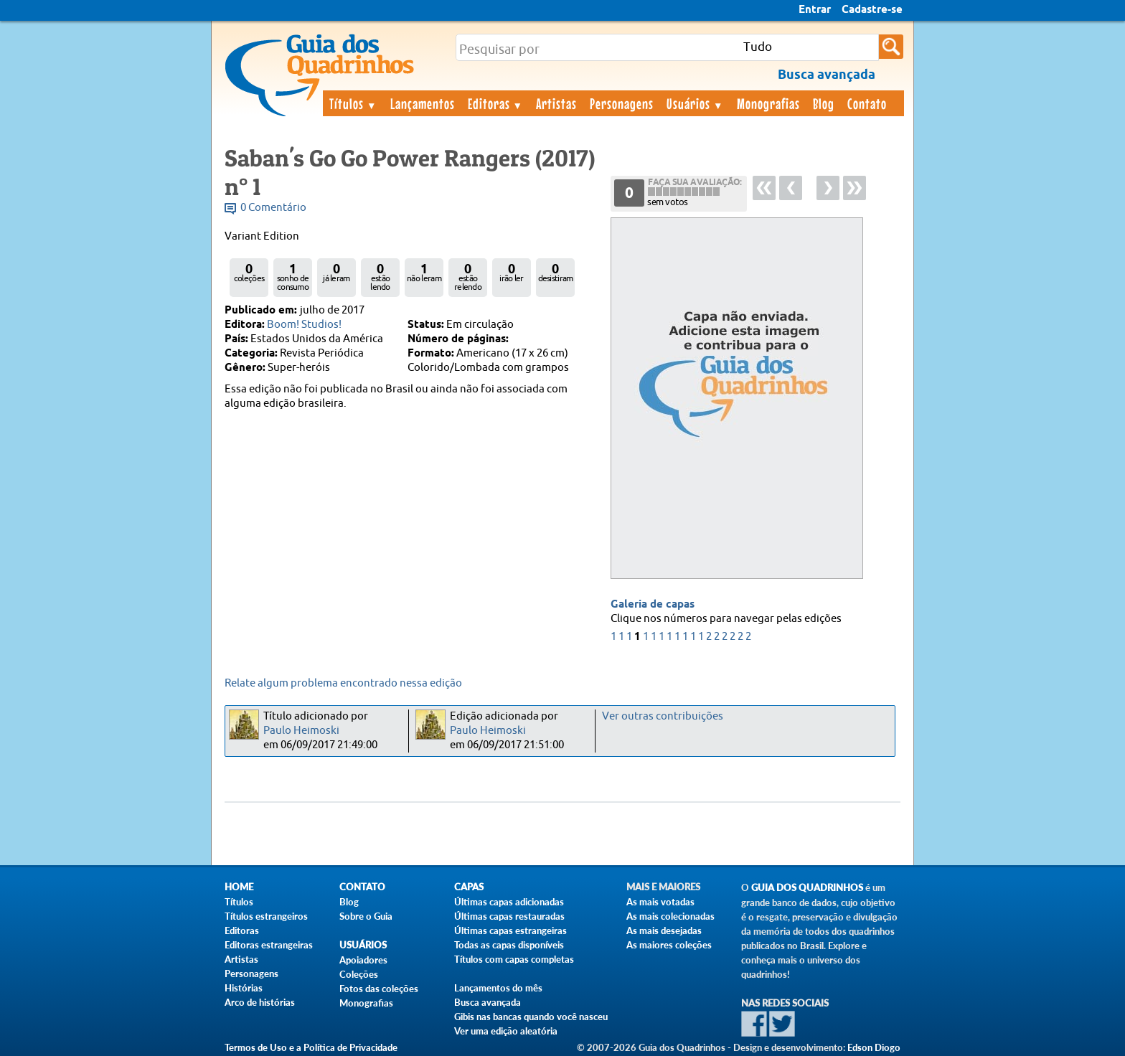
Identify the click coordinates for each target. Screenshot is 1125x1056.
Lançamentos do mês (498, 988)
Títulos (353, 103)
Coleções (358, 974)
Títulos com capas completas (514, 959)
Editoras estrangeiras (269, 945)
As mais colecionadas (670, 916)
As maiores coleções (669, 945)
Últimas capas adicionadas (509, 902)
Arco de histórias (260, 1002)
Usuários (695, 103)
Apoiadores (363, 960)
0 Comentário (273, 207)
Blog (823, 103)
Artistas (556, 103)
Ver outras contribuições (662, 716)
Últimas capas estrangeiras (510, 930)
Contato (867, 103)
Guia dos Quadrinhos (807, 887)
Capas (469, 887)
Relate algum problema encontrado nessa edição (343, 683)
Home (239, 887)
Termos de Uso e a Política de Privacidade (311, 1047)
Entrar (815, 10)
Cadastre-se (872, 10)
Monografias (768, 103)
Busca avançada (487, 1002)
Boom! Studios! (304, 324)
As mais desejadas (664, 930)
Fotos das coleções (378, 988)
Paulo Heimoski (301, 730)
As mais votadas (660, 902)
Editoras (496, 103)
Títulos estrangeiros (266, 916)
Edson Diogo (873, 1047)
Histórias (244, 988)
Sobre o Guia (365, 916)
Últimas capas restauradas (509, 916)
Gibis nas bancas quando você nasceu (531, 1016)
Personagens (622, 103)
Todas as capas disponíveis (509, 945)
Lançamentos (422, 103)
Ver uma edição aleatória (505, 1031)
